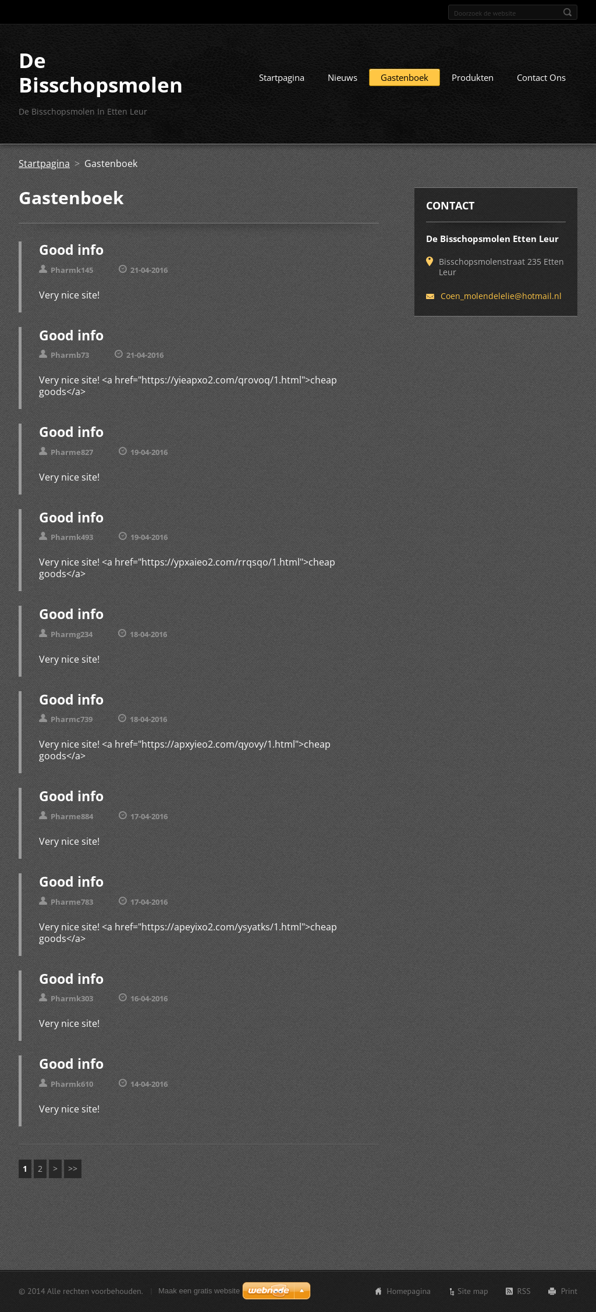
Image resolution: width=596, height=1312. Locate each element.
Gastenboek (404, 77)
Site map (472, 1291)
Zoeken (567, 12)
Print (569, 1291)
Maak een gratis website (199, 1290)
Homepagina (408, 1291)
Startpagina (281, 77)
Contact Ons (541, 77)
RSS (524, 1291)
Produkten (473, 77)
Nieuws (342, 77)
